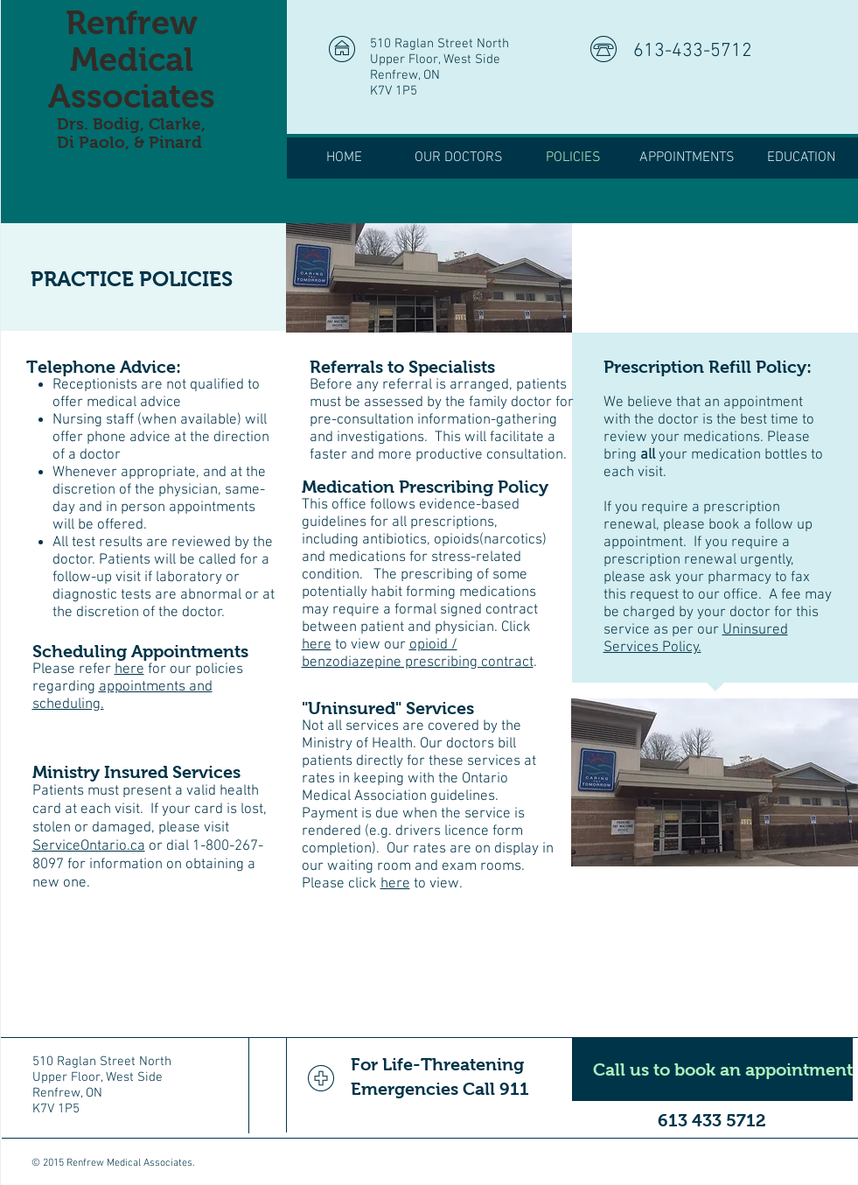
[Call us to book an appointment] (712, 1069)
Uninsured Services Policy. (695, 638)
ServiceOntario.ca (88, 846)
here (129, 669)
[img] (429, 278)
